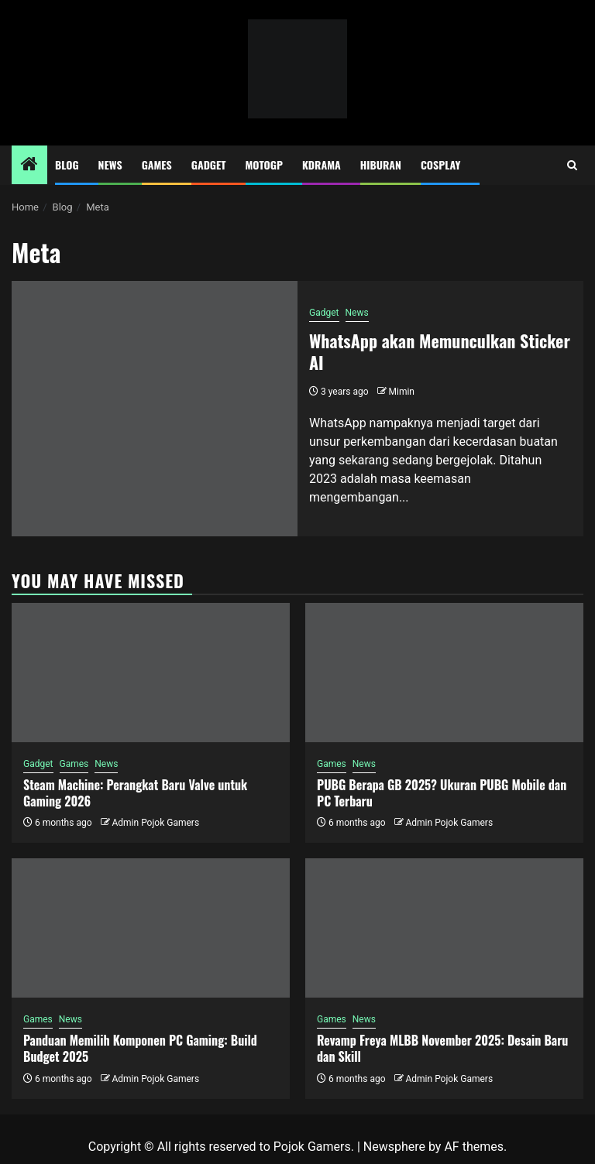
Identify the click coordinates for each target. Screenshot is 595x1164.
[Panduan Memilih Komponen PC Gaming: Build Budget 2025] (151, 928)
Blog (67, 164)
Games (157, 164)
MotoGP (264, 164)
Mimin (401, 391)
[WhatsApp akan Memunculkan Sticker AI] (155, 408)
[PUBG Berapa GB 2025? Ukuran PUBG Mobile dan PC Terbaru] (444, 672)
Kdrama (321, 164)
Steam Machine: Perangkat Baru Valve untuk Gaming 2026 (135, 792)
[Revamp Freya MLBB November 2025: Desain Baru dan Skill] (444, 928)
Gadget (208, 164)
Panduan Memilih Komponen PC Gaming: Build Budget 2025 (140, 1048)
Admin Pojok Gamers (155, 822)
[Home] (29, 165)
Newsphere (394, 1146)
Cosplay (440, 164)
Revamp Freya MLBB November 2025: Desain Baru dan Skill (442, 1048)
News (110, 164)
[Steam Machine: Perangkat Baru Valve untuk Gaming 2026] (151, 672)
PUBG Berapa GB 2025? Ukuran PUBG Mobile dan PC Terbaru (441, 792)
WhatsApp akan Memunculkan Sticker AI (439, 351)
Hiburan (380, 164)
